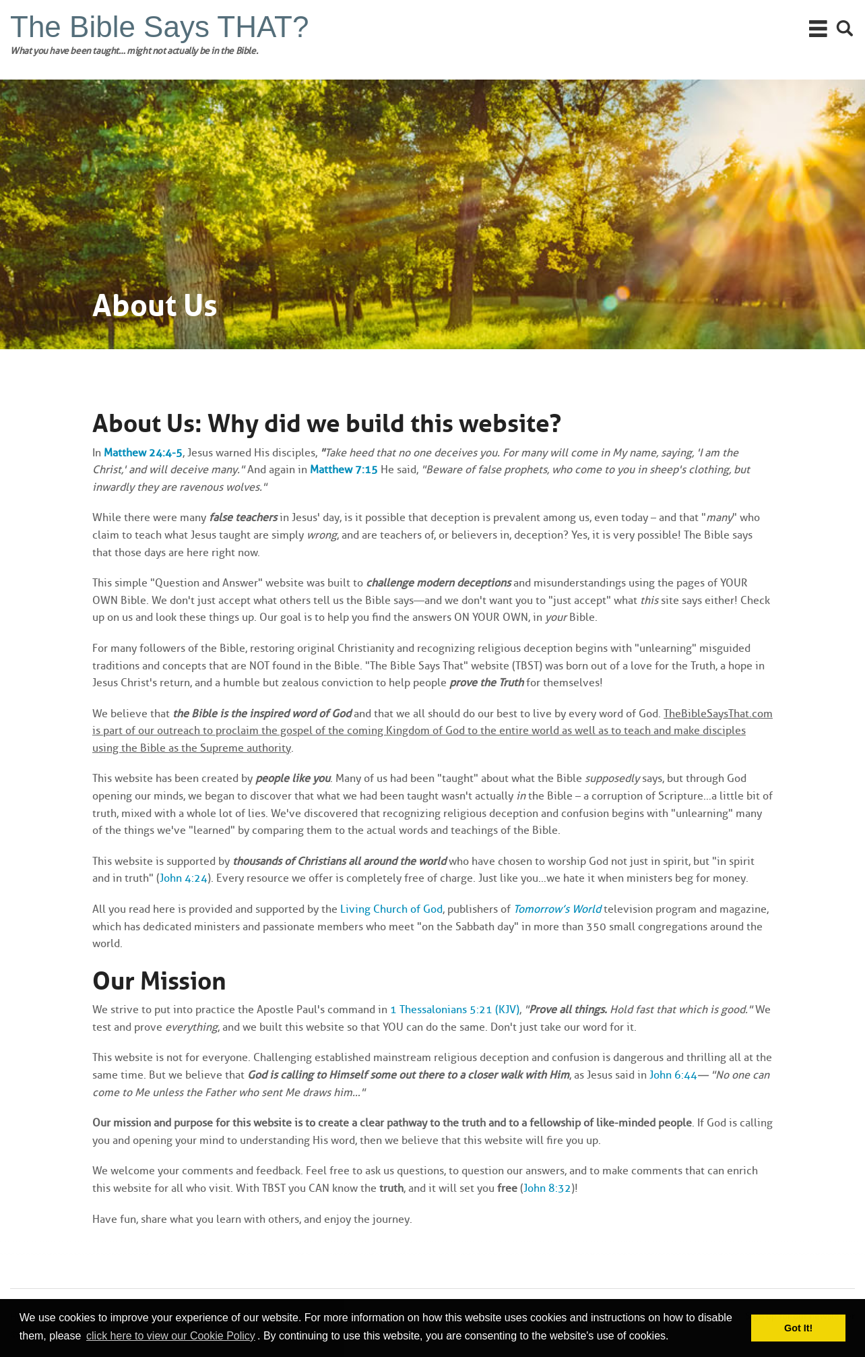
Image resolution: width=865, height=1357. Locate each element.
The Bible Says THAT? (159, 26)
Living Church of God (391, 909)
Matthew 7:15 (344, 469)
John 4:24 (183, 878)
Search (845, 29)
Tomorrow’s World (557, 909)
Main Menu (818, 29)
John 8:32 (547, 1188)
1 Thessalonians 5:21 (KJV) (454, 1009)
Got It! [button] (798, 1328)
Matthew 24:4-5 (143, 452)
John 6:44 (673, 1074)
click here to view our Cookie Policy (170, 1335)
